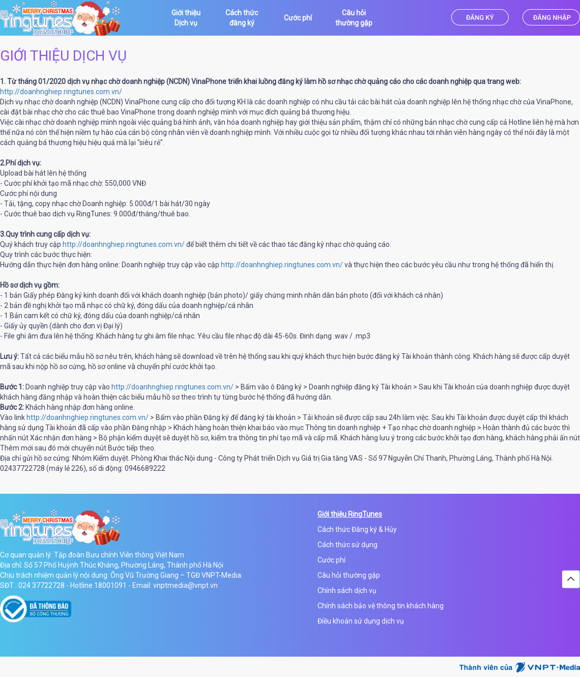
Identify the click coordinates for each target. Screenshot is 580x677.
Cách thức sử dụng (347, 545)
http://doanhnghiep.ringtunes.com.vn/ (61, 92)
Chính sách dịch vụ (346, 590)
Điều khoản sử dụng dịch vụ (360, 621)
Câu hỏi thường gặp (348, 575)
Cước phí (331, 560)
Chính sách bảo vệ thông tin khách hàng (380, 606)
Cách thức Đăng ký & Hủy (357, 529)
